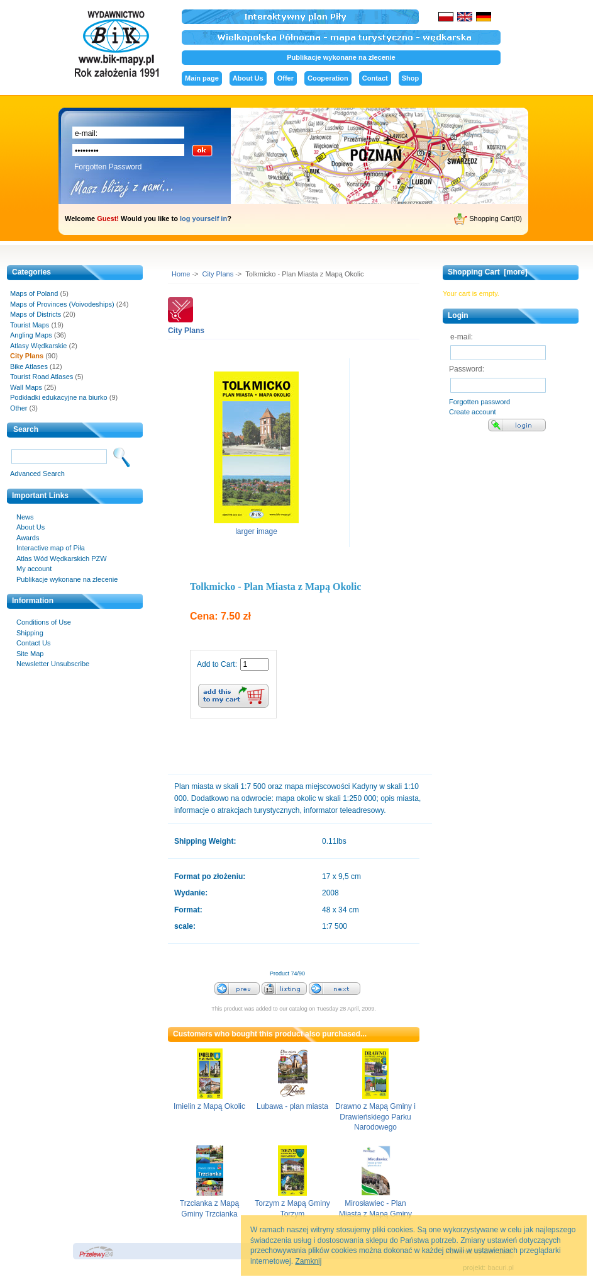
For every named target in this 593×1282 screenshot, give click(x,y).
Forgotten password (479, 402)
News (25, 517)
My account (34, 568)
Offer (285, 78)
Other (19, 408)
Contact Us (33, 643)
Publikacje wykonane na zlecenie (341, 57)
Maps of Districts (35, 314)
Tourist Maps (29, 325)
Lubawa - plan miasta (292, 1106)
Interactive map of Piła (50, 548)
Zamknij (308, 1261)
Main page (202, 78)
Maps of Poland (34, 293)
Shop (410, 78)
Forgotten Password (107, 166)
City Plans (218, 274)
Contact (375, 78)
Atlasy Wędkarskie (38, 345)
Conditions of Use (43, 622)
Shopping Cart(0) (488, 219)
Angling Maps (31, 335)
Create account (472, 412)
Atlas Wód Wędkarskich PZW (61, 558)
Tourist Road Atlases (41, 376)
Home (181, 274)
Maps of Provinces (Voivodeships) (62, 304)
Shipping (29, 633)
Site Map (29, 653)
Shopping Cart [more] (488, 272)
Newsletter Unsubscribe (52, 663)
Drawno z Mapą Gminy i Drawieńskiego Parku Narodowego (375, 1117)
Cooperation (328, 78)
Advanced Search (37, 473)
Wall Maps (26, 387)
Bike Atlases (29, 366)
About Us (248, 78)
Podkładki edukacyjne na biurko (59, 397)
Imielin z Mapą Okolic (209, 1106)
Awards (27, 538)
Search (25, 429)
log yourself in (203, 218)
